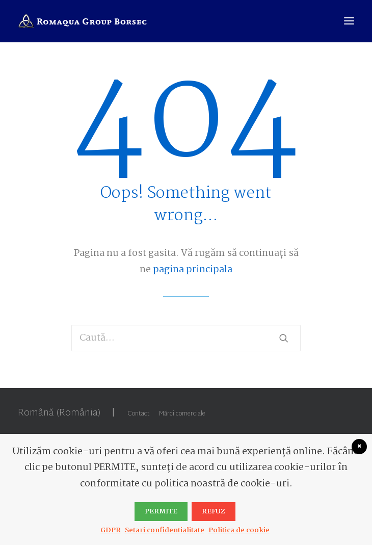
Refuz (213, 511)
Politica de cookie (239, 530)
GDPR (110, 530)
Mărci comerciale (182, 414)
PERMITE (161, 511)
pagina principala (192, 269)
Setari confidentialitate (164, 530)
